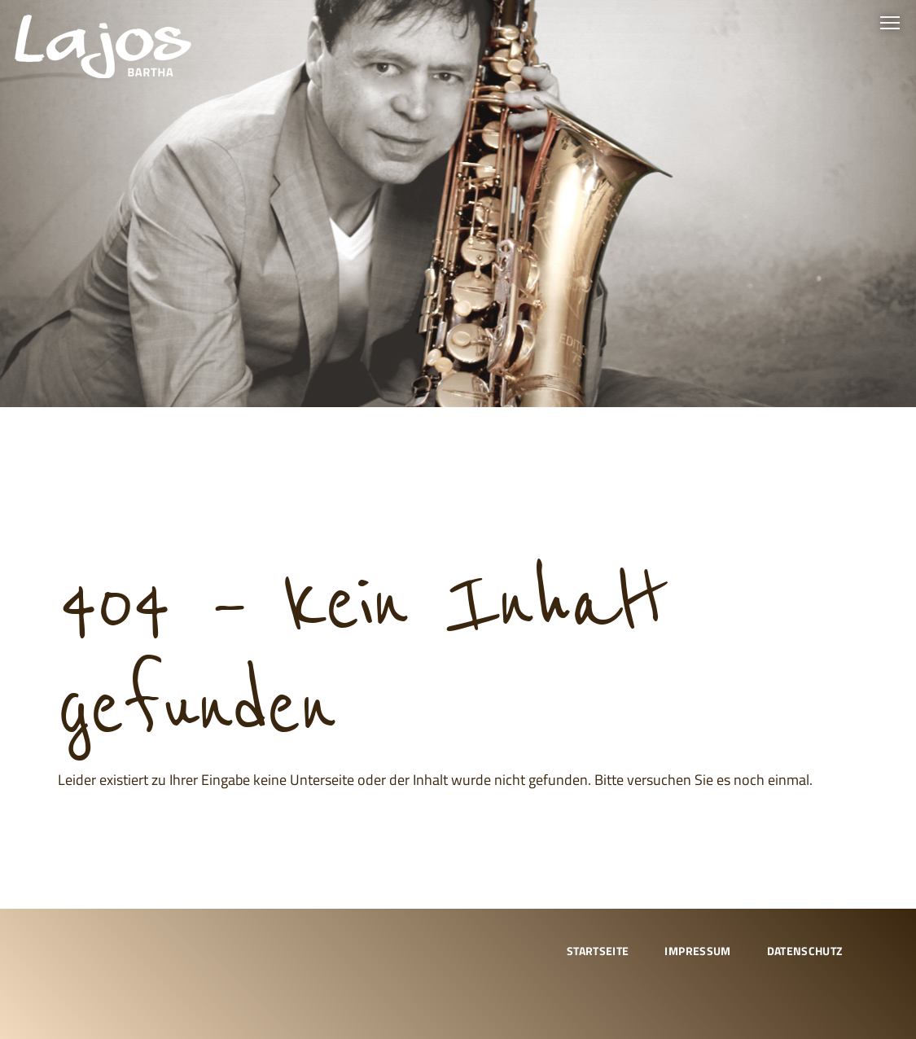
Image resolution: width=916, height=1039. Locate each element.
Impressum (697, 950)
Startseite (598, 950)
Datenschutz (805, 950)
